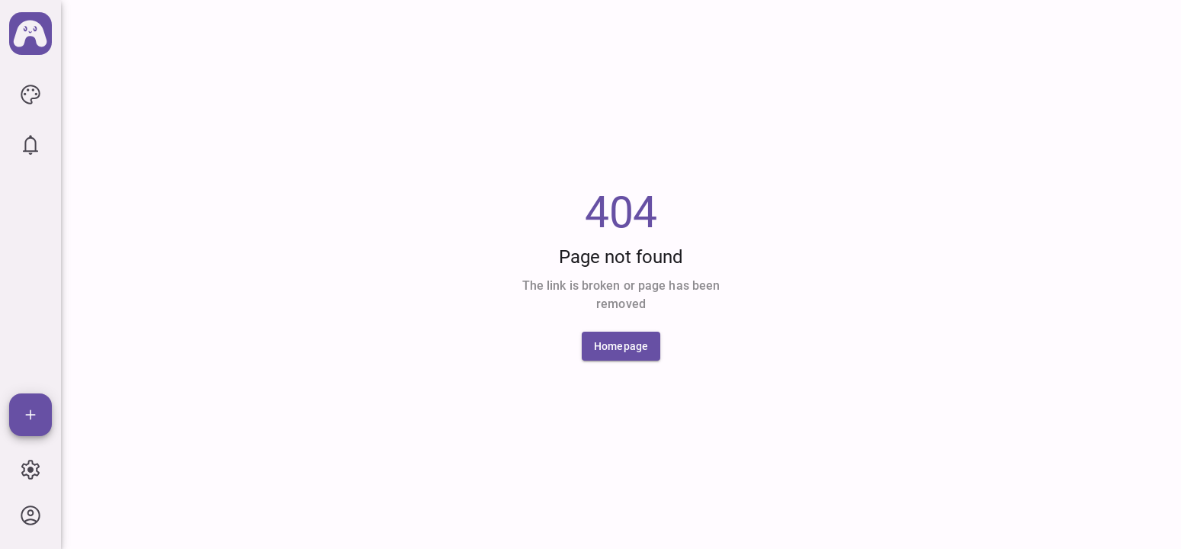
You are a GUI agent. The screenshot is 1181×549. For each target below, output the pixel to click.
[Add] (30, 414)
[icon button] (30, 94)
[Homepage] (621, 346)
